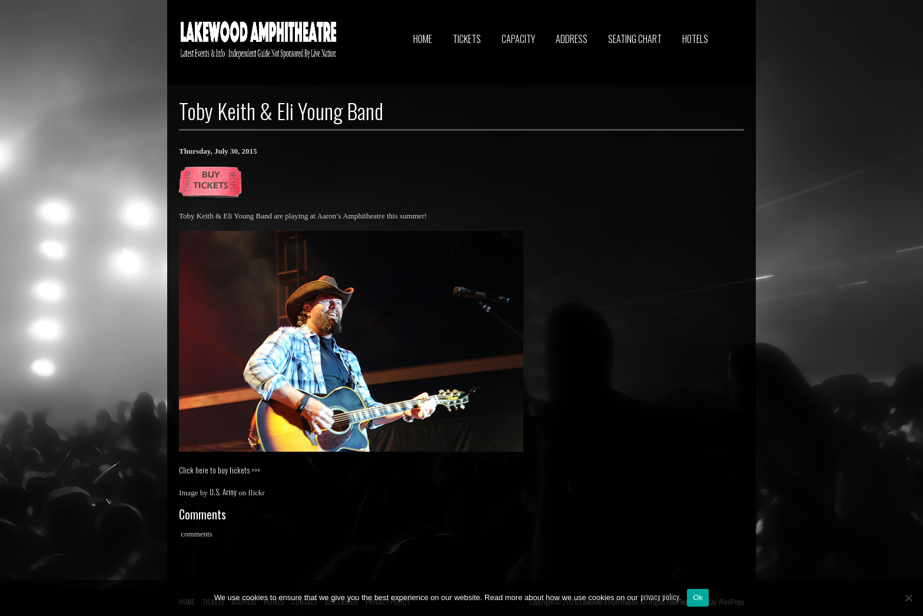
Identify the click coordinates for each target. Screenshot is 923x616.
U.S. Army (223, 492)
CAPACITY (518, 39)
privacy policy (659, 596)
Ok (698, 597)
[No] (908, 598)
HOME (422, 39)
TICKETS (467, 39)
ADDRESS (571, 39)
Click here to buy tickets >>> (219, 470)
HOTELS (695, 39)
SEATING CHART (635, 39)
